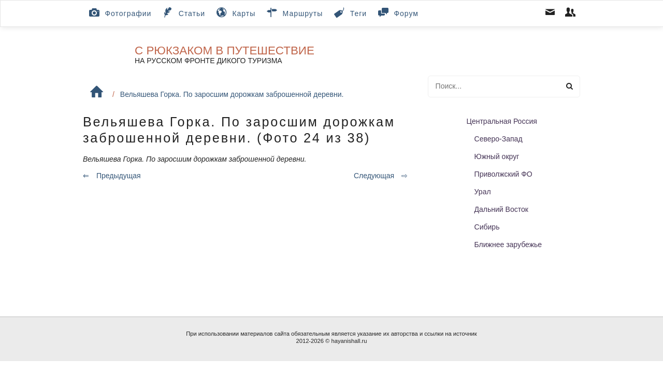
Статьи (183, 12)
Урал (482, 192)
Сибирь (487, 227)
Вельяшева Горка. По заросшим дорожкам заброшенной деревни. (232, 94)
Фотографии (119, 12)
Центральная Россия (502, 121)
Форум (397, 12)
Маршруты (294, 12)
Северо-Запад (498, 139)
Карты (234, 12)
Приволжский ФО (503, 174)
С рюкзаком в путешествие (224, 50)
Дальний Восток (501, 209)
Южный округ (497, 156)
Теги (349, 12)
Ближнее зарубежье (508, 244)
